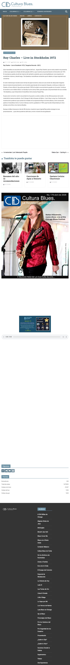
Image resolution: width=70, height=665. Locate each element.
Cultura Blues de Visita (45, 551)
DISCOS (22, 16)
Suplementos (42, 654)
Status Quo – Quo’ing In (60, 152)
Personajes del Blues (44, 618)
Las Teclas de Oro (43, 589)
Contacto (38, 16)
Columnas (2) (27, 11)
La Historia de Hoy (43, 581)
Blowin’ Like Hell (43, 532)
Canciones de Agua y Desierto (34, 177)
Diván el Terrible (43, 562)
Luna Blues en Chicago (45, 610)
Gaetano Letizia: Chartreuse (57, 177)
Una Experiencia (43, 663)
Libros (29, 16)
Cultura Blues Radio (10, 16)
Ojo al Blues (41, 614)
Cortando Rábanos (43, 547)
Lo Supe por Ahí (43, 601)
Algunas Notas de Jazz (9, 52)
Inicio (5, 11)
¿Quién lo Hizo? (42, 644)
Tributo (40, 659)
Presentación (42, 635)
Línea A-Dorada (42, 593)
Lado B (40, 585)
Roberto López (16, 62)
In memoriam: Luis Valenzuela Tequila (14, 152)
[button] (20, 11)
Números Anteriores (44, 11)
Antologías (41, 528)
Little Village (41, 597)
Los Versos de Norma (44, 605)
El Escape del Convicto (45, 570)
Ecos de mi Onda (43, 566)
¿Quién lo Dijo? (42, 640)
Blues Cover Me (43, 536)
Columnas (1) (14, 11)
